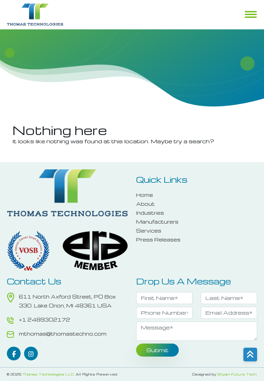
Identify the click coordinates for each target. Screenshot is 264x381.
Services (148, 230)
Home (144, 195)
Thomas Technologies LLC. (48, 374)
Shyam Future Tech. (237, 374)
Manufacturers (157, 221)
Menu (251, 15)
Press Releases (158, 239)
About (145, 204)
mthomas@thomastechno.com (63, 333)
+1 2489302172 (44, 319)
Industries (150, 213)
